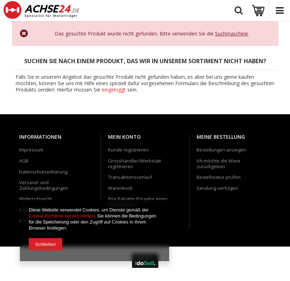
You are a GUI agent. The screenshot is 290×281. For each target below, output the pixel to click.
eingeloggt (114, 90)
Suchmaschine (231, 33)
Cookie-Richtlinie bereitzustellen (62, 216)
